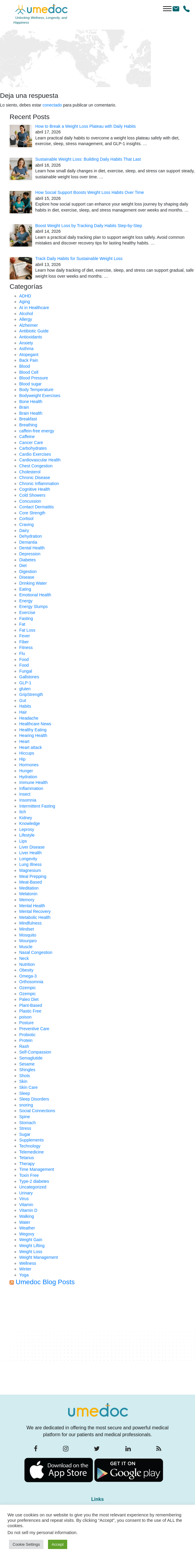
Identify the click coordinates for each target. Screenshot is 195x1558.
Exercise (27, 612)
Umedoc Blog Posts (45, 1282)
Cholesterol (29, 471)
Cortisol (26, 518)
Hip (22, 759)
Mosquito (27, 935)
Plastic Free (30, 1011)
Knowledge (29, 823)
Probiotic (27, 1034)
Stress (25, 1128)
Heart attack (30, 747)
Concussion (30, 501)
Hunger (26, 770)
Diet (23, 565)
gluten (25, 688)
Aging (24, 301)
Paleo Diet (29, 999)
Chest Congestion (35, 465)
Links (97, 1499)
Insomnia (27, 800)
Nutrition (27, 964)
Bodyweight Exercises (39, 395)
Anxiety (26, 343)
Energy (25, 600)
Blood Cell (28, 372)
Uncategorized (32, 1187)
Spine (24, 1116)
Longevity (28, 858)
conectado (52, 105)
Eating (25, 589)
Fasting (26, 618)
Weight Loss (30, 1251)
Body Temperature (36, 389)
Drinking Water (33, 583)
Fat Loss (27, 630)
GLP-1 (25, 682)
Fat (22, 624)
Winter (25, 1269)
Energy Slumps (33, 606)
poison (25, 1017)
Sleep (24, 1093)
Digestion (28, 571)
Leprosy (26, 829)
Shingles (27, 1069)
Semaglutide (31, 1058)
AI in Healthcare (34, 307)
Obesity (26, 970)
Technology (29, 1146)
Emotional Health (35, 594)
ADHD (25, 296)
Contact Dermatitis (36, 506)
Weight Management (38, 1257)
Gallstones (29, 676)
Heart (24, 741)
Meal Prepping (32, 876)
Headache (28, 718)
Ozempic (27, 987)
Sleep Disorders (34, 1099)
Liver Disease (32, 847)
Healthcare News (35, 723)
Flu (22, 653)
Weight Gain (30, 1239)
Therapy (26, 1163)
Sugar (24, 1134)
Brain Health (30, 413)
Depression (29, 553)
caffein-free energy (36, 430)
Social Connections (37, 1110)
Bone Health (30, 401)
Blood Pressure (33, 378)
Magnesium (30, 870)
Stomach (27, 1122)
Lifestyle (26, 835)
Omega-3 (28, 976)
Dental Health (32, 547)
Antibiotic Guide (34, 331)
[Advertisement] (102, 1342)
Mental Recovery (35, 911)
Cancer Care (31, 442)
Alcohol (26, 313)
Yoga (23, 1275)
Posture (26, 1022)
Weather (27, 1228)
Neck (24, 958)
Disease (26, 577)
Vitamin (26, 1204)
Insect (24, 794)
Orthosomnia (31, 981)
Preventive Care (34, 1028)
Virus (24, 1198)
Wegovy (26, 1234)
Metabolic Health (34, 917)
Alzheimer (28, 325)
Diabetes (27, 559)
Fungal (25, 671)
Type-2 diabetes (34, 1181)
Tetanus (26, 1157)
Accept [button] (58, 1544)
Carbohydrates (33, 448)
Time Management (36, 1169)
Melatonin (28, 893)
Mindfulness (30, 923)
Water (24, 1222)
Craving (26, 524)
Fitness (26, 647)
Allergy (25, 319)
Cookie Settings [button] (26, 1544)
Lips (23, 841)
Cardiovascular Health (40, 459)
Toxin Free (29, 1175)
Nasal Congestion (35, 952)
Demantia (28, 542)
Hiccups (26, 753)
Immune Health (33, 782)
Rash (24, 1046)
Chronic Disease (34, 477)
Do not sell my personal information (42, 1532)
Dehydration (30, 536)
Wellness (27, 1263)
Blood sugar (30, 383)
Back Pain (28, 360)
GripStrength (31, 694)
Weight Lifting (32, 1245)
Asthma (26, 348)
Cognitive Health (34, 489)
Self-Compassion (35, 1052)
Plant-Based (30, 1005)
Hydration (28, 776)
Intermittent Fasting (37, 806)
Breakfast (28, 419)
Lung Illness (30, 864)
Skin (23, 1081)
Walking (26, 1216)
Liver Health (30, 852)
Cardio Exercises (35, 454)
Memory (26, 899)
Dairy (24, 530)
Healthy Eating (32, 729)
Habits (25, 706)
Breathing (28, 424)
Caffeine (27, 436)
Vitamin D (28, 1210)
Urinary (26, 1193)
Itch (22, 811)
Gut (22, 700)
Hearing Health (33, 735)
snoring (26, 1105)
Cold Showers (32, 495)
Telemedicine (31, 1152)
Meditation (29, 888)
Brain (24, 407)
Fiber (24, 641)
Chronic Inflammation (39, 483)
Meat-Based (30, 882)
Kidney (25, 817)
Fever (24, 635)
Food (24, 659)
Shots (24, 1075)
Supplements (31, 1140)
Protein (25, 1040)
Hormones (29, 764)
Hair (23, 712)
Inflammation (31, 788)
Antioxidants (30, 337)
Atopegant (28, 354)
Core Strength (32, 512)
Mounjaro (28, 940)
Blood (24, 366)
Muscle (25, 946)
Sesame (26, 1064)
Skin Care (28, 1087)
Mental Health (32, 905)
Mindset (26, 929)
